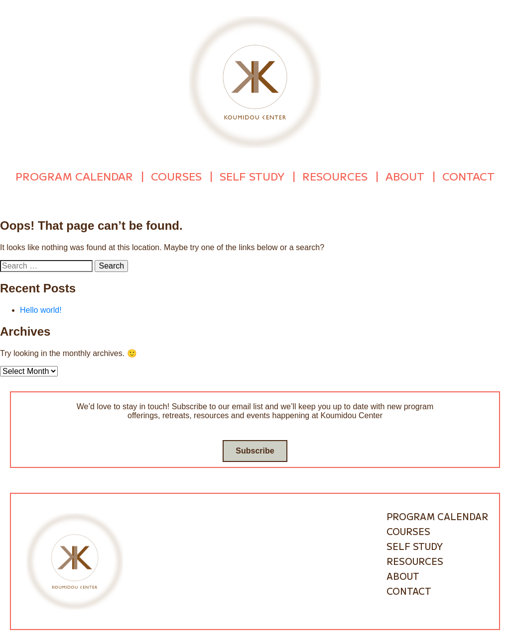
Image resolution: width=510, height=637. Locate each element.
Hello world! (41, 307)
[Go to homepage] (255, 81)
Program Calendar (74, 175)
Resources (335, 175)
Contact (468, 175)
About (404, 175)
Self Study (252, 175)
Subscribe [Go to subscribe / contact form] (255, 448)
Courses (176, 175)
